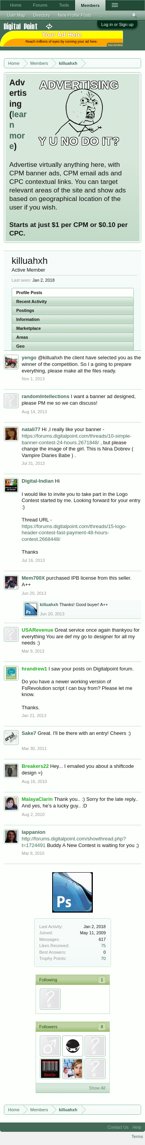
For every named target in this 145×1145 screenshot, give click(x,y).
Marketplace (28, 328)
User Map (16, 15)
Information (28, 319)
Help (136, 1127)
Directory (41, 15)
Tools (64, 5)
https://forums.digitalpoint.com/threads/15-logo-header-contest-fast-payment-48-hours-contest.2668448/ (74, 532)
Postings (25, 310)
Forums (40, 5)
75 (103, 945)
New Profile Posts (75, 15)
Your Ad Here (115, 44)
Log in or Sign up (117, 24)
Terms (137, 1136)
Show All (97, 1088)
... (101, 15)
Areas (22, 337)
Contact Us (117, 1127)
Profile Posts (29, 292)
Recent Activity (31, 301)
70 (103, 958)
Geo (20, 346)
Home (15, 5)
